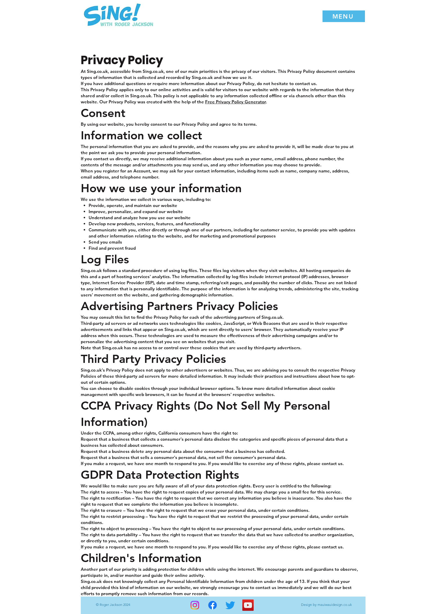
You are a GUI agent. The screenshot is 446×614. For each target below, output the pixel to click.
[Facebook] (212, 605)
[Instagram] (194, 605)
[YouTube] (248, 605)
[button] (344, 16)
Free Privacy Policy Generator (235, 102)
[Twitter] (230, 605)
